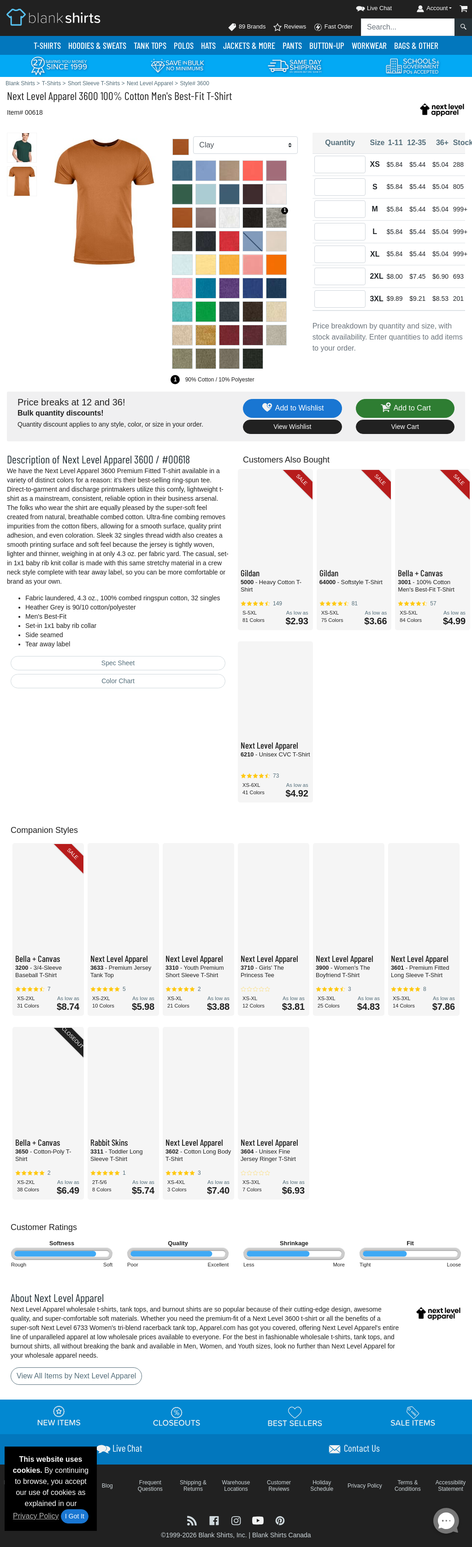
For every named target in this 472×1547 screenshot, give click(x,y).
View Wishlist (292, 426)
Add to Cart (405, 408)
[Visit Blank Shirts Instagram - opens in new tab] (237, 1520)
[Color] (245, 145)
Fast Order (333, 27)
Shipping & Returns (193, 1485)
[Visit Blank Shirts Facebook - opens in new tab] (215, 1520)
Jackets (249, 45)
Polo (184, 45)
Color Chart (118, 681)
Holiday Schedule (321, 1485)
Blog (107, 1486)
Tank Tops (150, 45)
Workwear (369, 45)
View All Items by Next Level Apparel (76, 1376)
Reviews (289, 27)
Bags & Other (416, 45)
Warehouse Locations (236, 1485)
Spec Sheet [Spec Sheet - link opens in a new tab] (118, 663)
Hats (208, 45)
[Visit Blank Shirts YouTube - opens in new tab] (259, 1520)
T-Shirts (47, 45)
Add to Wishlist (292, 408)
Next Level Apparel (42, 95)
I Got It (74, 1516)
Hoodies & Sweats (97, 45)
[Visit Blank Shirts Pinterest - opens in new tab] (280, 1520)
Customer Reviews (279, 1485)
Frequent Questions (150, 1485)
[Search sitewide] (408, 27)
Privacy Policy (36, 1516)
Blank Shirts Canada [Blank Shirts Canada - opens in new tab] (281, 1535)
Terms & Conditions (408, 1485)
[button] (365, 6)
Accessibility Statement (451, 1485)
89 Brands (247, 27)
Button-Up (326, 45)
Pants (292, 45)
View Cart (405, 426)
